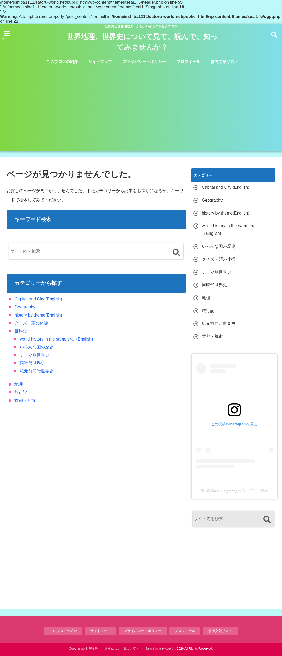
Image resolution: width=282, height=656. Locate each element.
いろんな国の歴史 (36, 347)
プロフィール (188, 61)
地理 (18, 384)
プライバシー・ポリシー (144, 61)
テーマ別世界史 (34, 355)
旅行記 (20, 392)
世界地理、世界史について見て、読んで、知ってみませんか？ (142, 42)
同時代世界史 (32, 363)
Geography (24, 307)
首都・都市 (25, 400)
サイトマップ (100, 61)
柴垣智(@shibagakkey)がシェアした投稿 (234, 490)
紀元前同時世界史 (36, 371)
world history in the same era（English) (56, 339)
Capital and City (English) (38, 299)
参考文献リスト (224, 61)
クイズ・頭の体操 (31, 323)
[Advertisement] (142, 106)
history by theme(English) (38, 315)
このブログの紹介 (62, 61)
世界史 (20, 331)
